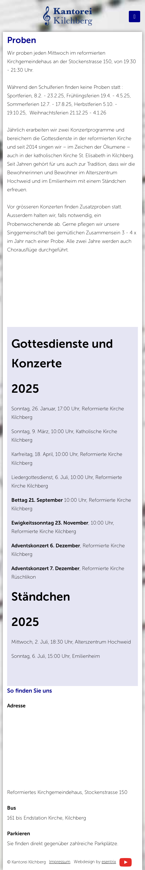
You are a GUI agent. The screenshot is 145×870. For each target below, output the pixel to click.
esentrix (109, 861)
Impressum (59, 861)
